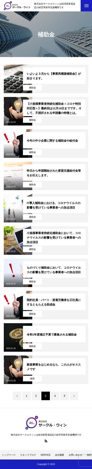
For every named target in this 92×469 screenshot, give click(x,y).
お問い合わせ (75, 455)
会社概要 (59, 455)
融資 (32, 378)
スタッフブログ (28, 455)
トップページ (9, 455)
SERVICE (45, 455)
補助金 (32, 87)
